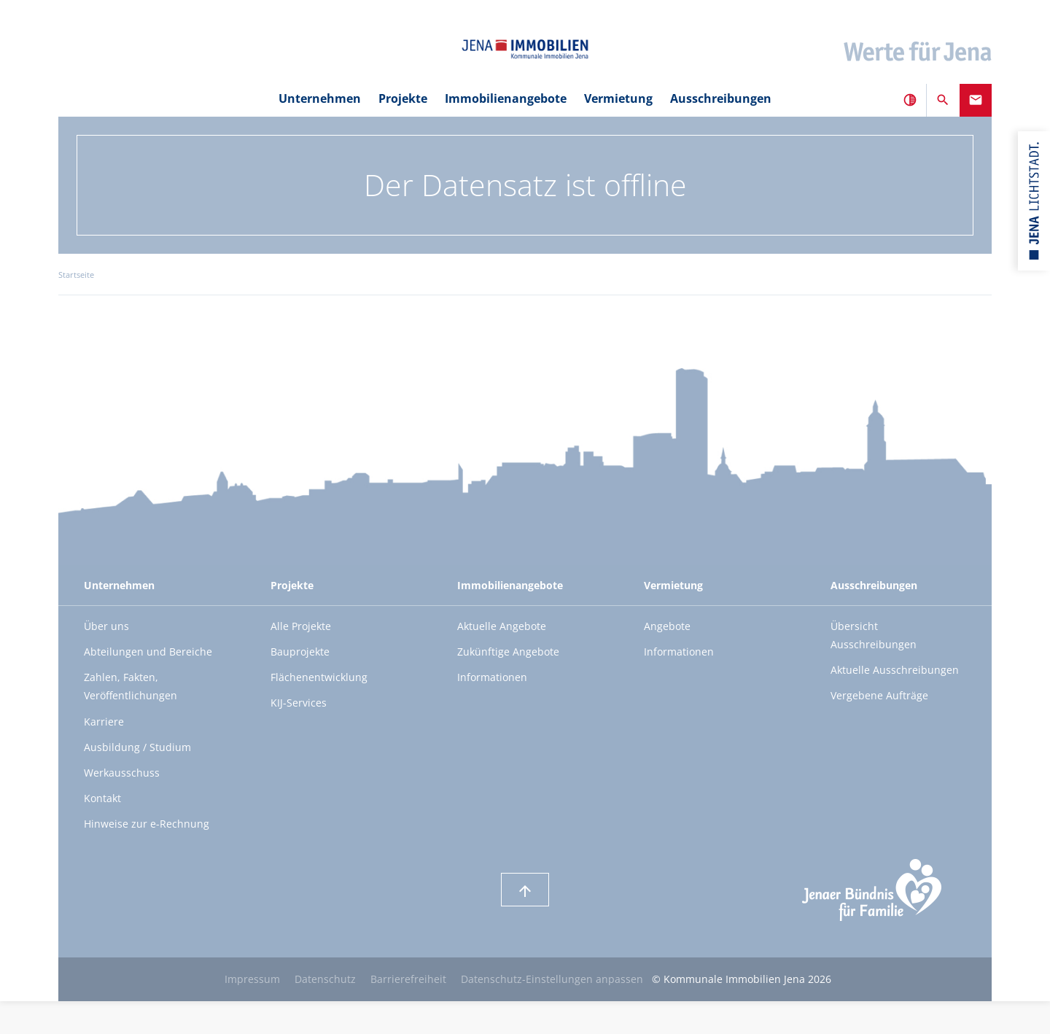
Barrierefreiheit (408, 979)
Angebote (667, 626)
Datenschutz (325, 979)
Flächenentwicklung (319, 677)
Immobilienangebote (506, 98)
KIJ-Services (299, 703)
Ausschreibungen (720, 98)
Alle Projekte (301, 626)
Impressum (252, 979)
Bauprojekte (300, 651)
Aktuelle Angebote (501, 626)
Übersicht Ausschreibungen (874, 635)
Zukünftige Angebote (508, 651)
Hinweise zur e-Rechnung (146, 824)
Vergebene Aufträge (879, 695)
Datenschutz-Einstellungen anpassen (552, 979)
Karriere (104, 721)
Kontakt (102, 798)
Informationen (492, 677)
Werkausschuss (122, 773)
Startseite (76, 275)
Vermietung (618, 98)
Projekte (402, 98)
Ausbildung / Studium (137, 747)
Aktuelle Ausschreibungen (895, 670)
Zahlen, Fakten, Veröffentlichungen (130, 686)
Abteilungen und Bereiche (148, 651)
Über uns (106, 626)
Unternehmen (320, 98)
